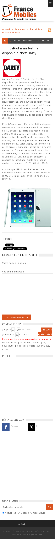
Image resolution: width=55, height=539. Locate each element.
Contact (21, 523)
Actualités (20, 29)
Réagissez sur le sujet (19, 254)
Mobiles (25, 512)
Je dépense (8, 334)
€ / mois (24, 334)
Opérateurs (39, 512)
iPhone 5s (44, 140)
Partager (7, 238)
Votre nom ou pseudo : (14, 262)
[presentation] (26, 307)
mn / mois (26, 329)
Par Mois (35, 29)
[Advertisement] (27, 387)
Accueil (6, 29)
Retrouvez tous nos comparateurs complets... (27, 339)
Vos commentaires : (13, 271)
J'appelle (6, 329)
